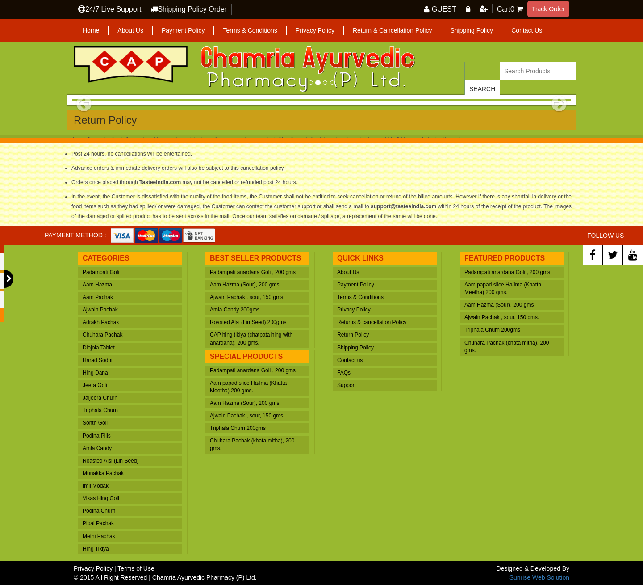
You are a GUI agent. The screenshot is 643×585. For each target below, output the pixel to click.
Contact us (350, 360)
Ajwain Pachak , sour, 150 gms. (247, 297)
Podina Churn (99, 511)
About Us (130, 30)
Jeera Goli (95, 385)
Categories (106, 258)
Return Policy (353, 335)
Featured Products (504, 258)
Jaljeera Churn (100, 398)
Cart (505, 9)
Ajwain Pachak (100, 310)
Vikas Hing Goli (101, 498)
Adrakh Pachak (101, 322)
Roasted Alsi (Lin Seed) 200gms (248, 322)
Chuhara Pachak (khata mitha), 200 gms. (252, 444)
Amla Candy (97, 448)
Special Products (246, 356)
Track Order (548, 9)
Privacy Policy (315, 30)
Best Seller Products (255, 258)
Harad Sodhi (98, 360)
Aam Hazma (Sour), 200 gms (244, 285)
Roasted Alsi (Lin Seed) (110, 461)
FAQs (344, 373)
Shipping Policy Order (192, 9)
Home (91, 30)
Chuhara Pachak (102, 335)
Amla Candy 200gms (234, 310)
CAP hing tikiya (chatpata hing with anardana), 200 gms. (251, 338)
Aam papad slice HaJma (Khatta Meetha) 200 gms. (248, 387)
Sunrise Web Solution (539, 577)
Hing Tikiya (96, 549)
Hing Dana (95, 373)
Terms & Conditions (250, 30)
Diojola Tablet (99, 348)
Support (346, 385)
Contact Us (526, 30)
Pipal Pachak (98, 523)
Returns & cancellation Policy (371, 322)
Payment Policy (183, 30)
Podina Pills (97, 436)
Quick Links (360, 258)
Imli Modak (96, 486)
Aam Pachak (98, 297)
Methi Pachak (99, 536)
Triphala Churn (100, 410)
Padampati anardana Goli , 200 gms (253, 272)
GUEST (444, 9)
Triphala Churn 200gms (238, 428)
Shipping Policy (471, 30)
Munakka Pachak (103, 473)
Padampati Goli (101, 272)
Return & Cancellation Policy (392, 30)
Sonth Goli (95, 423)
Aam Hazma (97, 285)
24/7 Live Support (113, 9)
